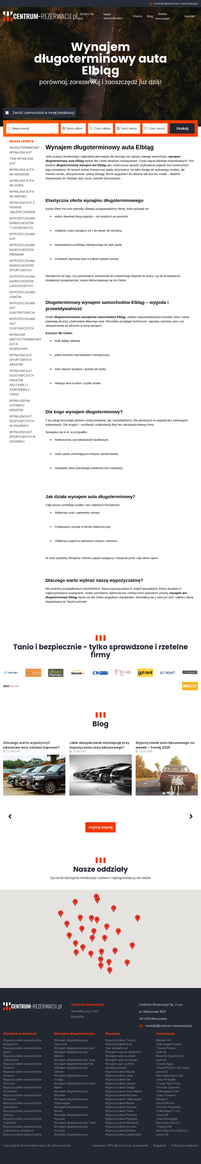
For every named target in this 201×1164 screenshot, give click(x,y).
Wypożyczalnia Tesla (119, 1111)
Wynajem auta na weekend (21, 172)
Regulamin (159, 1145)
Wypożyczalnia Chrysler (121, 1126)
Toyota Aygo (164, 1063)
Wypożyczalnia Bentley (120, 1130)
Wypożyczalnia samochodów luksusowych (22, 281)
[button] (118, 932)
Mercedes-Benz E (168, 1122)
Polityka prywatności (184, 1145)
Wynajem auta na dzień (21, 183)
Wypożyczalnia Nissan (119, 1103)
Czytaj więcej (100, 827)
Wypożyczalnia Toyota (120, 1040)
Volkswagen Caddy (169, 1044)
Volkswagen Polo (167, 1091)
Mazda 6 (162, 1099)
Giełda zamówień (162, 16)
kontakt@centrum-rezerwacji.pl (173, 3)
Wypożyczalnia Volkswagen (123, 1099)
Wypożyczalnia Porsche (121, 1114)
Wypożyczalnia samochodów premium (22, 250)
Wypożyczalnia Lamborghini (123, 1134)
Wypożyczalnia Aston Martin (123, 1091)
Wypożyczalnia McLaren (121, 1095)
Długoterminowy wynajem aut (24, 150)
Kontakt (190, 16)
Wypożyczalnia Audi (118, 1044)
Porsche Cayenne (168, 1087)
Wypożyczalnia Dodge (120, 1087)
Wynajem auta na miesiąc (21, 194)
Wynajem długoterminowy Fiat (73, 1063)
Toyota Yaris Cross (168, 1083)
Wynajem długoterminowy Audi (74, 1048)
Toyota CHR (164, 1126)
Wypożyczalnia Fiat (118, 1079)
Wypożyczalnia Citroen (120, 1083)
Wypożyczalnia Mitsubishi (122, 1122)
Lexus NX (162, 1114)
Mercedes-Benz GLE (169, 1075)
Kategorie (77, 1016)
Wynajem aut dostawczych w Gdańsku (21, 421)
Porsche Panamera (168, 1107)
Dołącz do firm (86, 16)
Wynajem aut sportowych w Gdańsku (22, 437)
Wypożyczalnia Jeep (119, 1075)
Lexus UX (162, 1134)
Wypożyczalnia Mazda (120, 1071)
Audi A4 (161, 1059)
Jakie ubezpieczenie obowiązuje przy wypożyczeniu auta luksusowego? (99, 745)
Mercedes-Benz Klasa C (172, 1130)
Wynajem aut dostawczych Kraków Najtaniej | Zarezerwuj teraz (21, 382)
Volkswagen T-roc (168, 1111)
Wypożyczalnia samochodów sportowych (22, 265)
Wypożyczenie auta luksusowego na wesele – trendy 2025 (165, 745)
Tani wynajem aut (116, 1048)
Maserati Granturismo (169, 1056)
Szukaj (182, 128)
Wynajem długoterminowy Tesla (75, 1122)
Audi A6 (161, 1052)
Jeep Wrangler (166, 1079)
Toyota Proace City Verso (173, 1067)
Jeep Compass (166, 1095)
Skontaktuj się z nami (84, 1011)
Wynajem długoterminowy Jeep (74, 1059)
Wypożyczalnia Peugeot (121, 1118)
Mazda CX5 (163, 1040)
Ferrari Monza (165, 1103)
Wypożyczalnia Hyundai (121, 1107)
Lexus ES (162, 1071)
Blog (150, 16)
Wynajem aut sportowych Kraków (20, 360)
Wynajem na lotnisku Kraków (19, 405)
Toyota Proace (166, 1048)
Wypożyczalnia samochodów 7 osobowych (22, 223)
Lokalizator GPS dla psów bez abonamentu (120, 1145)
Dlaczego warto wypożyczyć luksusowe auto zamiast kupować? (31, 745)
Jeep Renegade (167, 1118)
